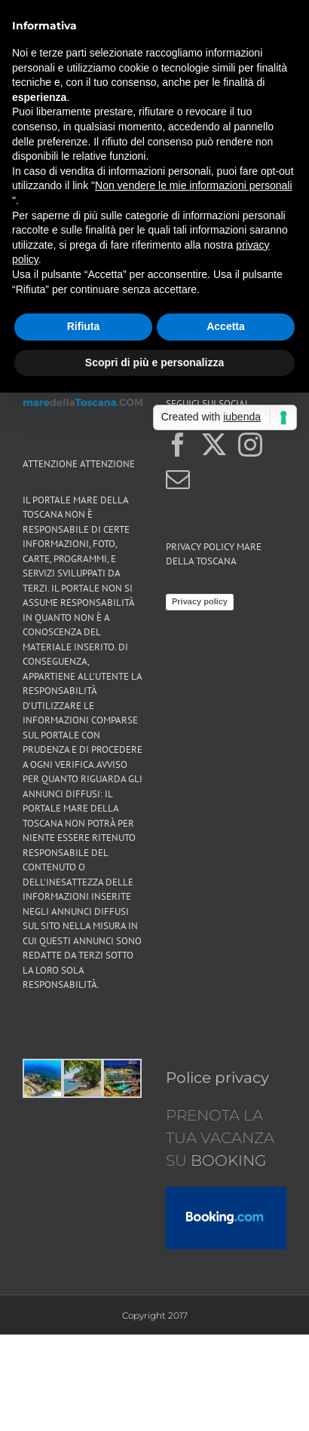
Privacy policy (200, 601)
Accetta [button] (226, 326)
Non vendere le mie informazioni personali (193, 185)
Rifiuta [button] (83, 326)
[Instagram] (250, 445)
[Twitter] (214, 445)
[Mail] (178, 479)
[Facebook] (178, 445)
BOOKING (226, 1160)
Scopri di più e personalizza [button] (154, 362)
